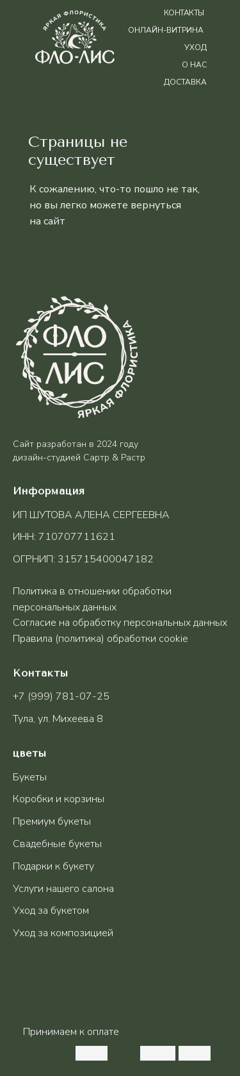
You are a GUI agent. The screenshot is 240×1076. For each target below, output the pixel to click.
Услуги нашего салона (63, 889)
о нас (194, 65)
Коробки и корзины (58, 799)
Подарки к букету (53, 866)
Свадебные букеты (57, 844)
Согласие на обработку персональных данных (120, 623)
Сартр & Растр (114, 457)
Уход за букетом (51, 911)
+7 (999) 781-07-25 (61, 696)
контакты (184, 13)
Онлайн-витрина (166, 30)
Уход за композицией (63, 933)
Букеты (30, 777)
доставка (185, 82)
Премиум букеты (52, 821)
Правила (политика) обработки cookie (100, 639)
